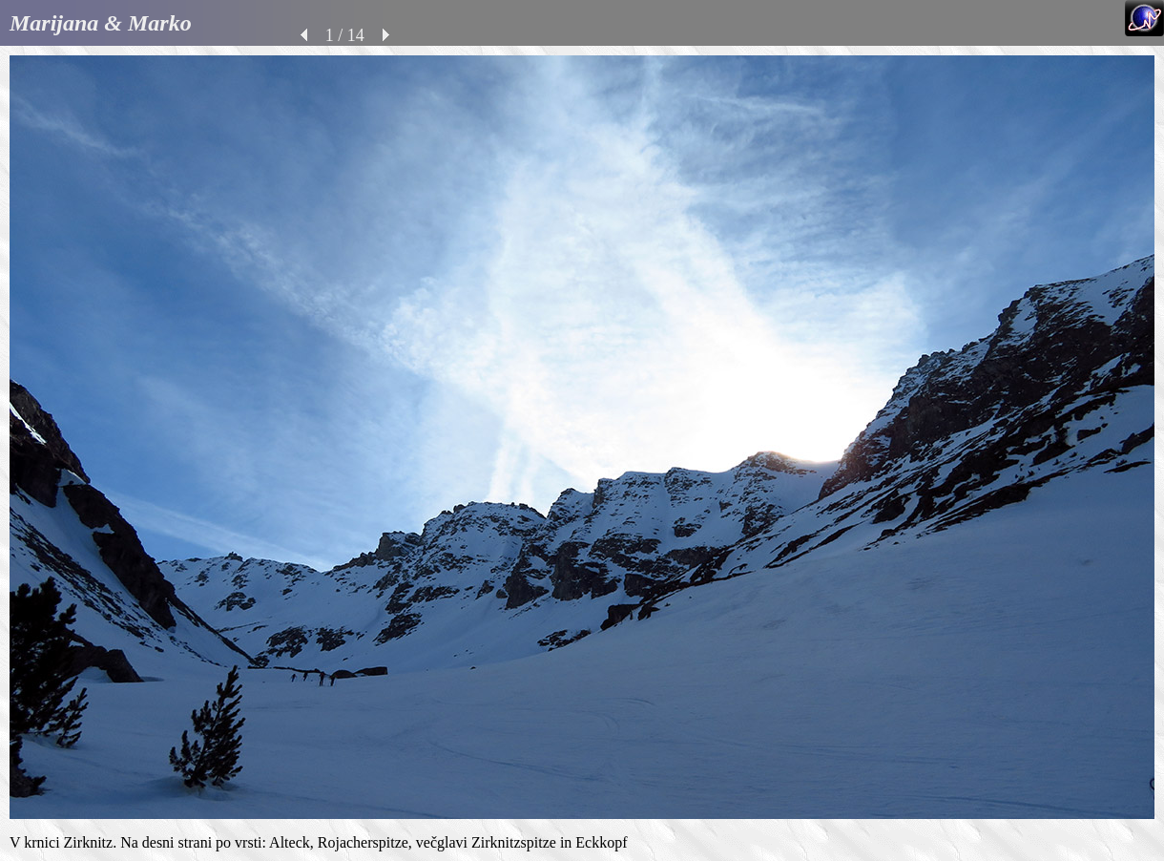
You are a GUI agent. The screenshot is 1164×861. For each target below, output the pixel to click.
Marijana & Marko (101, 22)
